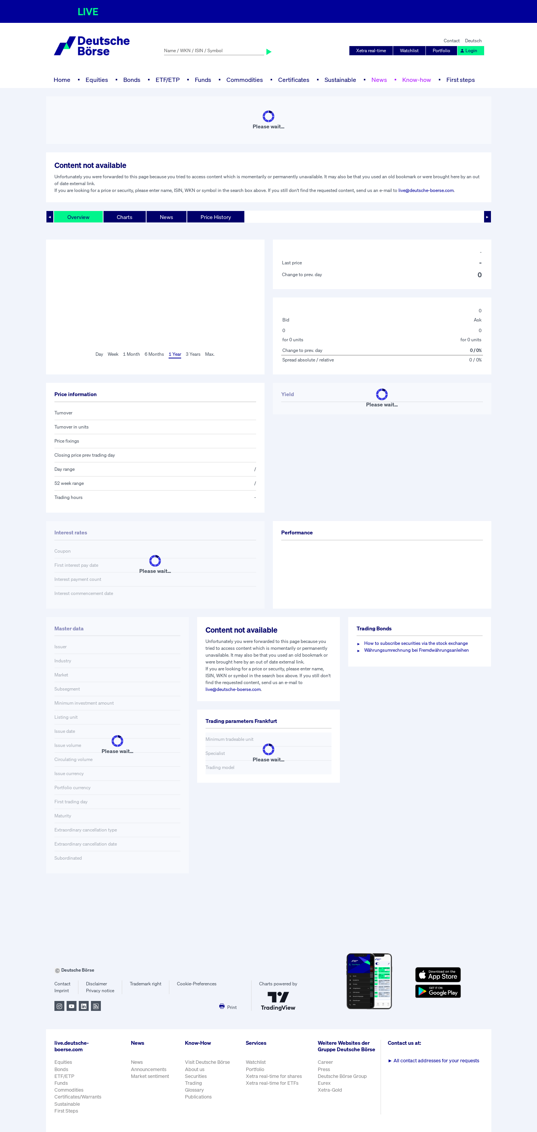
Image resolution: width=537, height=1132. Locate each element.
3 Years (193, 354)
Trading (193, 1083)
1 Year (175, 354)
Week (113, 354)
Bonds (131, 79)
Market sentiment (150, 1076)
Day (99, 354)
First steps (460, 79)
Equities (97, 79)
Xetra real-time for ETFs (272, 1083)
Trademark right (145, 984)
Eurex (324, 1083)
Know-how (416, 79)
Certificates (293, 79)
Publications (198, 1097)
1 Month (131, 354)
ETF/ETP (168, 79)
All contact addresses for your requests (434, 1060)
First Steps (66, 1111)
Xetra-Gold (330, 1090)
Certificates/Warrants (77, 1097)
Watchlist (409, 50)
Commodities (244, 79)
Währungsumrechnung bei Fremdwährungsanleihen (416, 650)
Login (468, 50)
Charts (124, 217)
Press (324, 1069)
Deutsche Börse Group (342, 1076)
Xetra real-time (371, 50)
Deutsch (473, 40)
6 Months (154, 354)
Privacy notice (100, 990)
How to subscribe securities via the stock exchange (416, 643)
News (379, 79)
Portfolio (441, 50)
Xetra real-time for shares (274, 1076)
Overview (78, 217)
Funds (203, 79)
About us (194, 1069)
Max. (210, 354)
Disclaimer (96, 984)
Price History (216, 217)
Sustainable (340, 79)
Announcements (148, 1069)
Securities (196, 1076)
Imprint (61, 990)
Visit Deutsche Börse (207, 1062)
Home (62, 79)
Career (325, 1062)
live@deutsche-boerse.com (426, 190)
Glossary (194, 1090)
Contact (452, 40)
